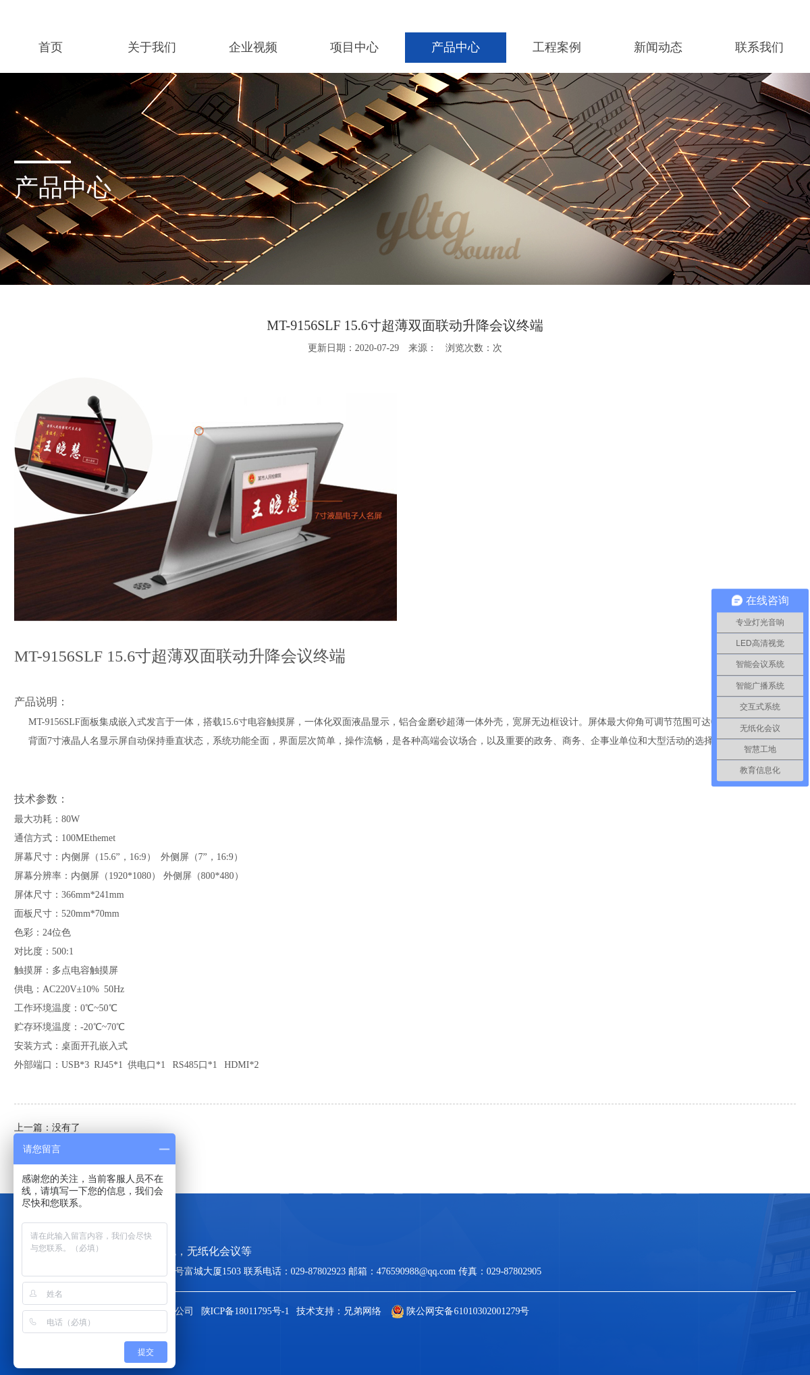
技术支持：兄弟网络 (338, 1311)
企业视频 (253, 47)
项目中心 (354, 47)
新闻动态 (658, 47)
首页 (50, 47)
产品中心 (455, 47)
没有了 (66, 1128)
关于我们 (152, 47)
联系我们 (759, 47)
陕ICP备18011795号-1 (245, 1311)
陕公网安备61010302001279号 (460, 1311)
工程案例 (557, 47)
